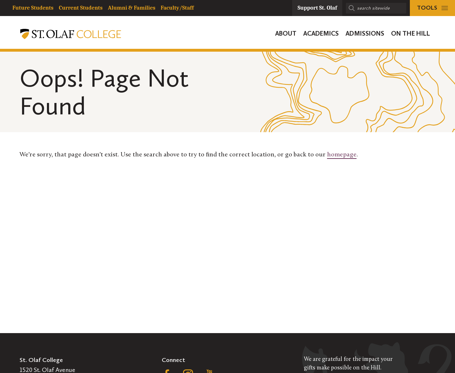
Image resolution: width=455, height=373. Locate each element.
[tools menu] (432, 8)
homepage (342, 154)
